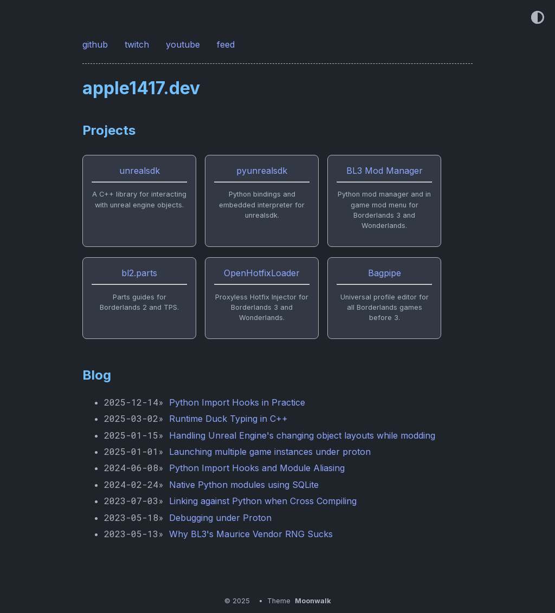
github (96, 44)
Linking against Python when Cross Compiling (263, 500)
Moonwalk (313, 601)
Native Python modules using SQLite (244, 484)
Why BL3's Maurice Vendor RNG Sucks (251, 534)
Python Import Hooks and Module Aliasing (257, 467)
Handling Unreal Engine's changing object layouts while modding (302, 435)
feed (227, 44)
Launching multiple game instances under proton (270, 451)
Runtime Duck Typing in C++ (228, 418)
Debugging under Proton (220, 517)
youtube (184, 44)
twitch (138, 44)
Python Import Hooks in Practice (237, 402)
